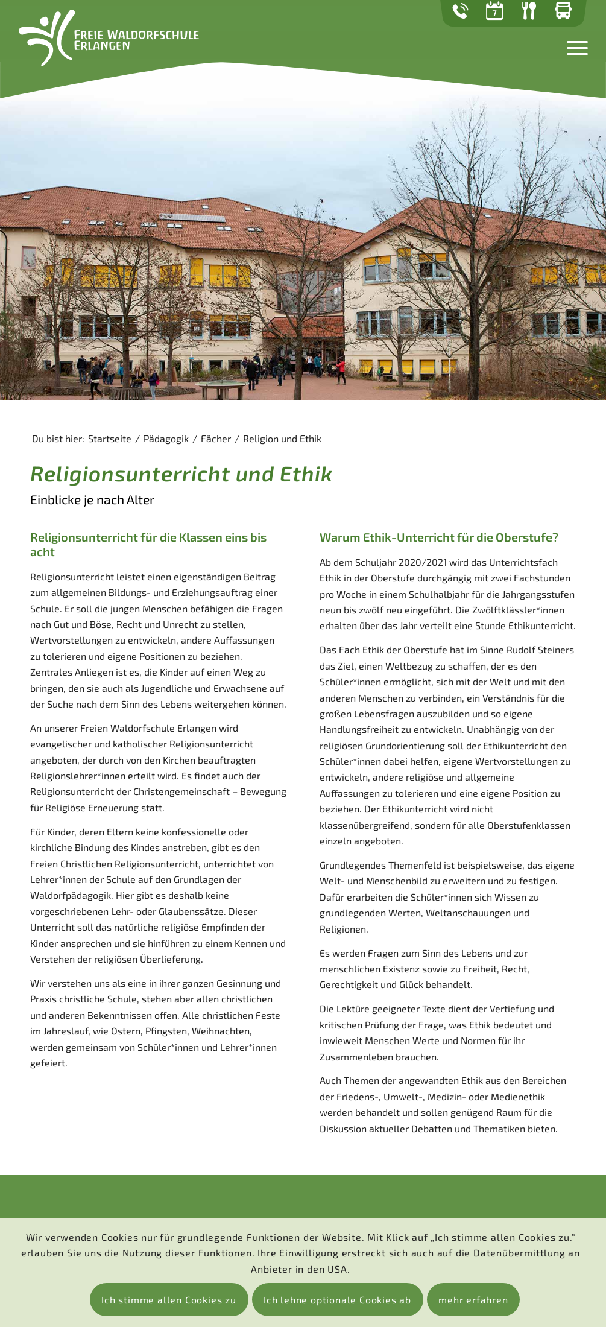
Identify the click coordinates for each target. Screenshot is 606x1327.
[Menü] (573, 46)
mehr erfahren (473, 1299)
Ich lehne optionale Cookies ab (337, 1299)
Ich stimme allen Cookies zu (168, 1299)
